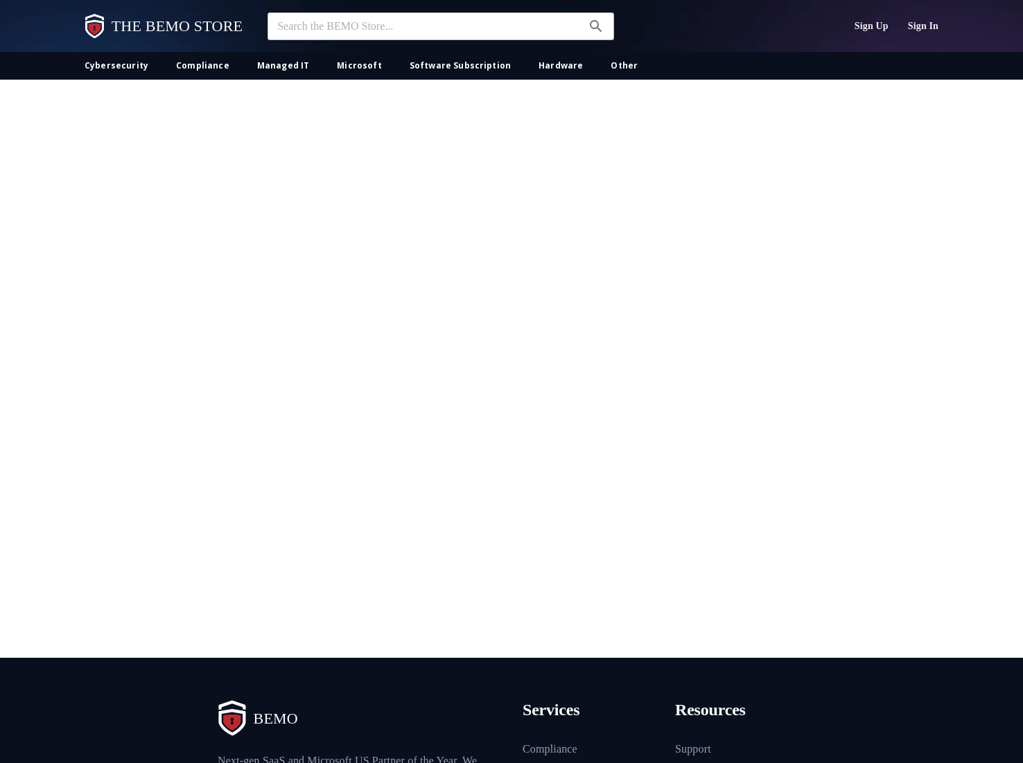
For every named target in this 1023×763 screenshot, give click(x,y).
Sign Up (872, 26)
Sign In (923, 26)
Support (693, 749)
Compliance (550, 749)
